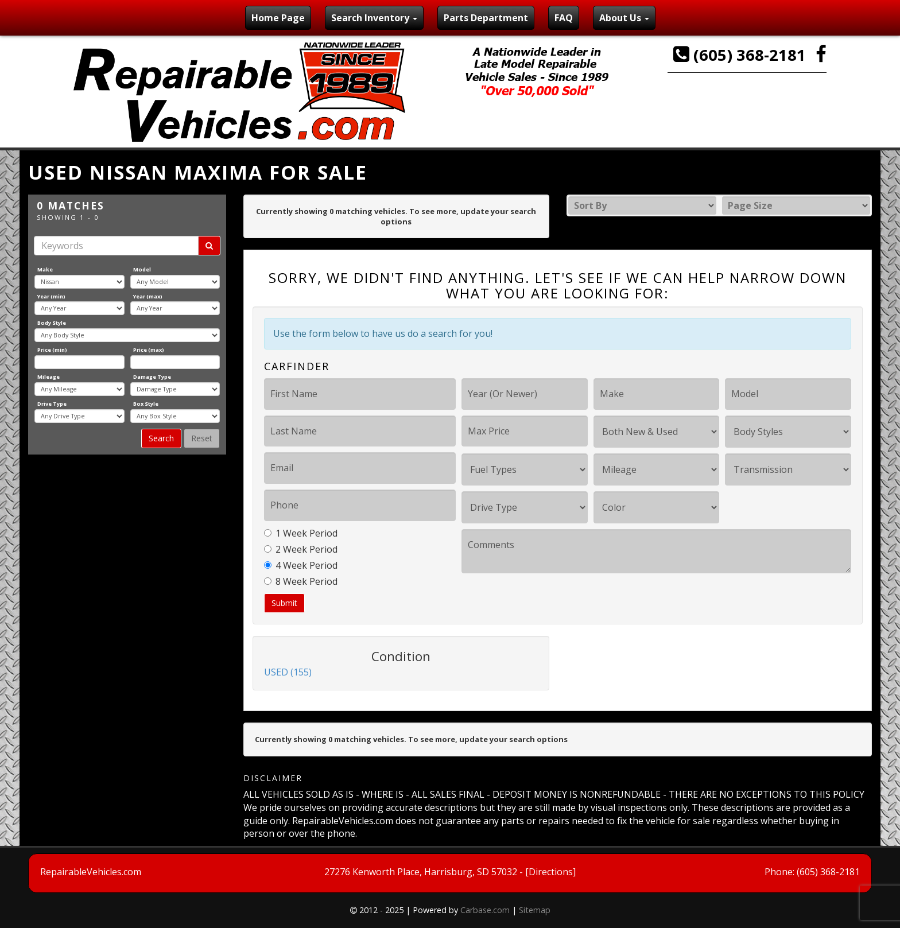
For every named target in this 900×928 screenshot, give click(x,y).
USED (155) (288, 672)
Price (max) (148, 350)
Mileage (48, 376)
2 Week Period (301, 549)
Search (161, 438)
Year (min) (51, 296)
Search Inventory (374, 17)
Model (142, 269)
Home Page (278, 17)
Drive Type (52, 403)
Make (45, 269)
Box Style (145, 403)
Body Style (51, 323)
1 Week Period (301, 533)
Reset (201, 438)
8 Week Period (301, 581)
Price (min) (52, 350)
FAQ (563, 17)
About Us (624, 17)
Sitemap (534, 909)
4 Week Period (301, 565)
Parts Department (486, 17)
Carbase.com (485, 909)
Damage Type (152, 376)
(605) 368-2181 (741, 54)
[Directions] (550, 871)
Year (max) (147, 296)
